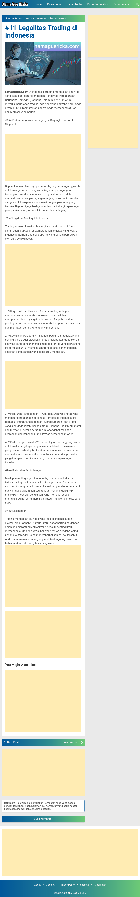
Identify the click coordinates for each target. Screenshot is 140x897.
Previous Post (71, 742)
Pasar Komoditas (97, 4)
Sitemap (84, 884)
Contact (50, 884)
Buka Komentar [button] (43, 818)
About (37, 884)
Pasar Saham (121, 4)
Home (38, 4)
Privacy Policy (67, 884)
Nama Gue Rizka (77, 893)
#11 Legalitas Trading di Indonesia (41, 31)
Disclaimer (100, 884)
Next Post (13, 742)
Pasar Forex (54, 4)
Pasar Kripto (74, 4)
